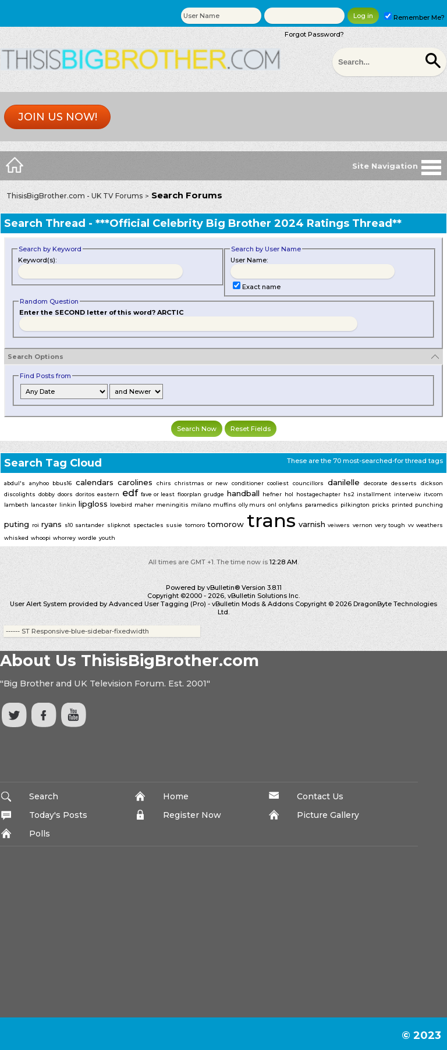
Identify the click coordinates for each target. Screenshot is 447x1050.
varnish (312, 524)
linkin (67, 504)
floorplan (189, 494)
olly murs (252, 504)
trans (271, 520)
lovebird (121, 504)
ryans (51, 524)
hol (289, 494)
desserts (404, 483)
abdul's (14, 483)
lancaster (44, 504)
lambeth (16, 504)
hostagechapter (318, 494)
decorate (376, 483)
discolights (20, 494)
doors (65, 494)
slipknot (118, 525)
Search (43, 796)
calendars (94, 482)
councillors (308, 483)
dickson (432, 483)
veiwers (339, 525)
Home (176, 796)
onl (272, 504)
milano (201, 504)
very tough (390, 525)
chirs (164, 483)
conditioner (248, 483)
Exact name (257, 287)
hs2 (348, 494)
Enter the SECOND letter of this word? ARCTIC (101, 312)
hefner (272, 494)
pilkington (355, 504)
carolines (135, 482)
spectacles (148, 525)
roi (35, 525)
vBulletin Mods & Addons (252, 604)
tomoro (195, 525)
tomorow (225, 524)
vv (411, 525)
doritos (85, 494)
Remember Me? (414, 17)
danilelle (344, 482)
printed (402, 504)
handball (243, 493)
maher (144, 504)
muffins (224, 504)
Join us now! (57, 117)
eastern (108, 494)
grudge (214, 494)
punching (429, 504)
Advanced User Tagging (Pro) (157, 604)
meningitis (172, 504)
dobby (46, 494)
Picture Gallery (328, 815)
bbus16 (62, 483)
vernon (362, 525)
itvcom (433, 494)
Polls (39, 833)
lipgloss (93, 503)
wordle (87, 538)
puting (16, 524)
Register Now (192, 815)
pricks (380, 504)
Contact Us (320, 796)
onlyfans (291, 504)
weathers (429, 525)
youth (107, 538)
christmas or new (201, 483)
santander (89, 525)
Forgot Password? (314, 34)
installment (374, 494)
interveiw (407, 494)
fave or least (158, 494)
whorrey (64, 538)
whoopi (41, 538)
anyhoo (39, 483)
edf (130, 493)
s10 (69, 525)
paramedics (321, 504)
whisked (16, 538)
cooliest (278, 483)
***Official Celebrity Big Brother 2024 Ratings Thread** (248, 223)
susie (174, 525)
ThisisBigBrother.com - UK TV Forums (74, 195)
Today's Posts (58, 815)
